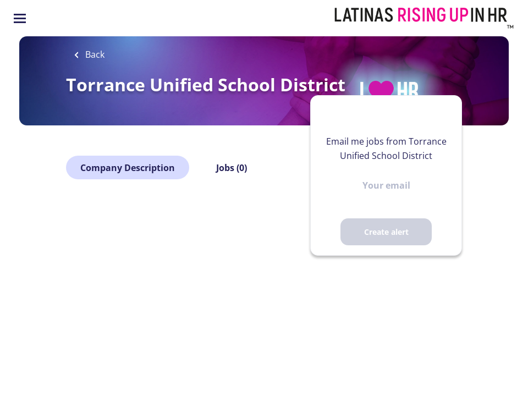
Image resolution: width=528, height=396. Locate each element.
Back (94, 54)
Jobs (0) (231, 168)
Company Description (127, 168)
